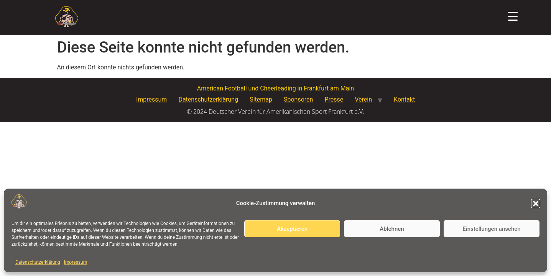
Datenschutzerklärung (37, 262)
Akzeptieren (292, 228)
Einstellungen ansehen (491, 228)
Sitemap (261, 99)
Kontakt (404, 99)
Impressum (75, 262)
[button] (535, 203)
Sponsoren (298, 99)
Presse (333, 99)
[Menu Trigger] (512, 16)
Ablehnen (392, 228)
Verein (363, 99)
